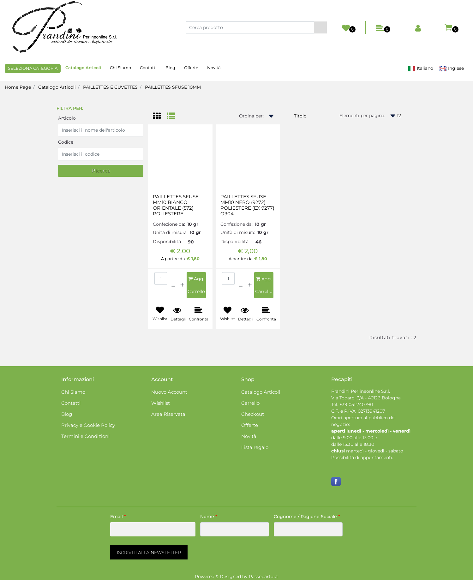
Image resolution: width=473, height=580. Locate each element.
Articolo (67, 118)
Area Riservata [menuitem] (168, 414)
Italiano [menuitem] (420, 68)
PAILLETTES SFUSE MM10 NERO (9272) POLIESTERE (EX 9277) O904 (247, 205)
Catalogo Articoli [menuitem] (83, 67)
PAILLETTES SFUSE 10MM (173, 87)
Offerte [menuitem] (191, 67)
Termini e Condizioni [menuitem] (85, 436)
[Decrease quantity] (173, 285)
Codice (65, 142)
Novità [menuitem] (214, 67)
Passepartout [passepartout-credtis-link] (263, 576)
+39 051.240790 (356, 404)
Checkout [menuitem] (252, 414)
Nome (208, 516)
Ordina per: (251, 116)
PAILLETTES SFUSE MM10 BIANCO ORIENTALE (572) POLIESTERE (176, 205)
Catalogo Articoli (57, 87)
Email (118, 516)
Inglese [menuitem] (451, 68)
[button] (320, 27)
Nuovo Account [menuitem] (169, 392)
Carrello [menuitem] (250, 403)
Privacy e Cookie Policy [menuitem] (88, 425)
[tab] (160, 116)
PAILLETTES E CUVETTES (110, 87)
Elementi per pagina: (362, 115)
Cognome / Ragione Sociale (307, 516)
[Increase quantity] (182, 285)
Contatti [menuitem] (148, 67)
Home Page (18, 87)
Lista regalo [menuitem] (254, 447)
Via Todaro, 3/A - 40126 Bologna (366, 398)
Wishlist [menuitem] (160, 403)
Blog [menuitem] (170, 67)
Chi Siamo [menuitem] (120, 67)
